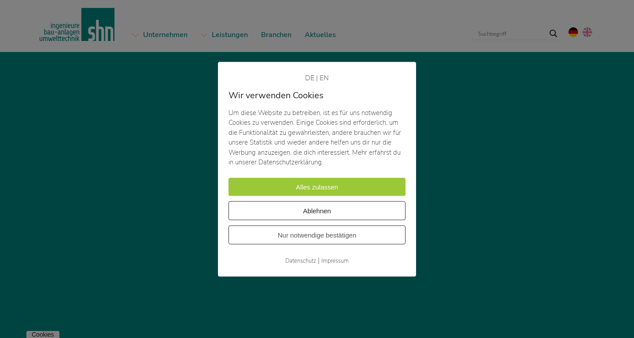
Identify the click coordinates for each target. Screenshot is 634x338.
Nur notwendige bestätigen (317, 234)
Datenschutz (300, 260)
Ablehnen (317, 210)
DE (309, 77)
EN (324, 77)
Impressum (335, 260)
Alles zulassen (317, 186)
